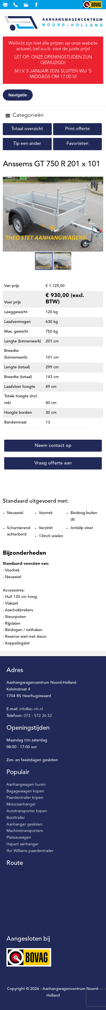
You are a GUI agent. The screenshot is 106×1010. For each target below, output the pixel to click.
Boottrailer (15, 818)
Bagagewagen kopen (25, 791)
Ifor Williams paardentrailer (29, 851)
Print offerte (77, 129)
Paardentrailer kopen (24, 798)
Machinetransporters (24, 831)
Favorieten (77, 144)
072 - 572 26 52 (38, 716)
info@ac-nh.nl (31, 709)
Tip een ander (27, 144)
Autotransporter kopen (26, 811)
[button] (98, 181)
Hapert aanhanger (22, 844)
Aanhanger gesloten (24, 824)
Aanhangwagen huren (26, 785)
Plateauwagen (18, 837)
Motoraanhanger (21, 804)
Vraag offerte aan (53, 463)
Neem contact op (53, 445)
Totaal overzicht (27, 129)
